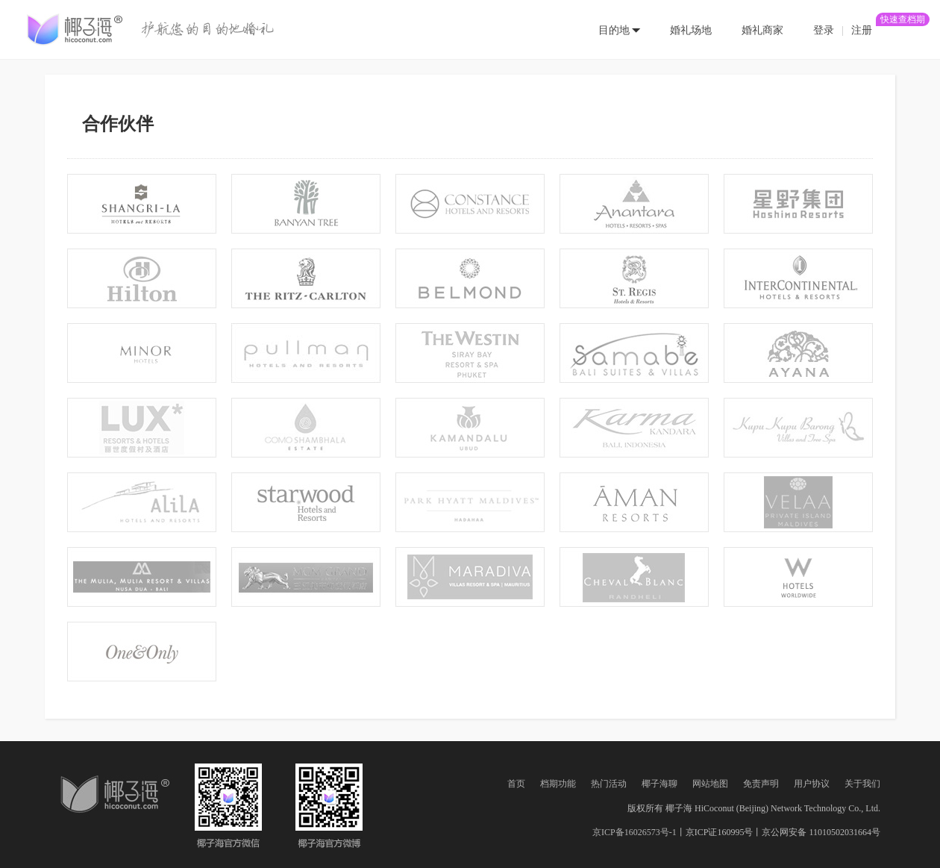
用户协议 (812, 783)
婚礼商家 (762, 30)
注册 (861, 24)
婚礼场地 (691, 30)
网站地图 (710, 783)
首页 (516, 783)
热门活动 (609, 783)
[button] (619, 29)
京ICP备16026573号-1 (634, 832)
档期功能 (558, 783)
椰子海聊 (659, 783)
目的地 (614, 30)
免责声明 (761, 783)
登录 (823, 30)
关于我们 (862, 783)
